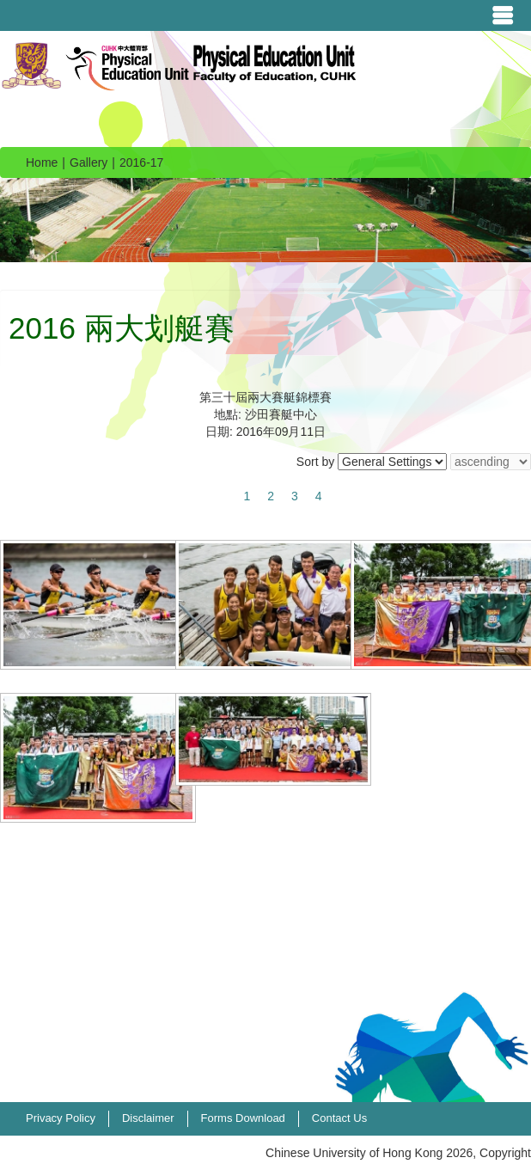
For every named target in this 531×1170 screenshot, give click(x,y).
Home (42, 162)
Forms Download (243, 1118)
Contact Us (339, 1118)
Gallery (88, 162)
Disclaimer (148, 1118)
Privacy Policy (60, 1118)
